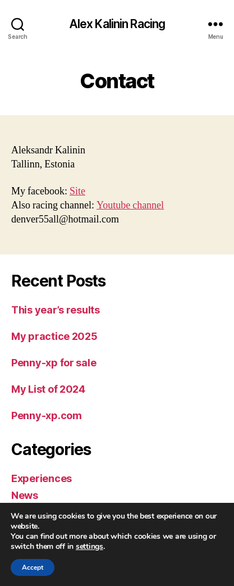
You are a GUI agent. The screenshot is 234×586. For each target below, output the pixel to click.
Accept (32, 567)
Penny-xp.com (46, 415)
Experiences (41, 478)
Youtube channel (130, 205)
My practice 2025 (54, 336)
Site (77, 191)
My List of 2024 (48, 389)
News (24, 495)
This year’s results (55, 310)
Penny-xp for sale (53, 363)
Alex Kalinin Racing (117, 24)
